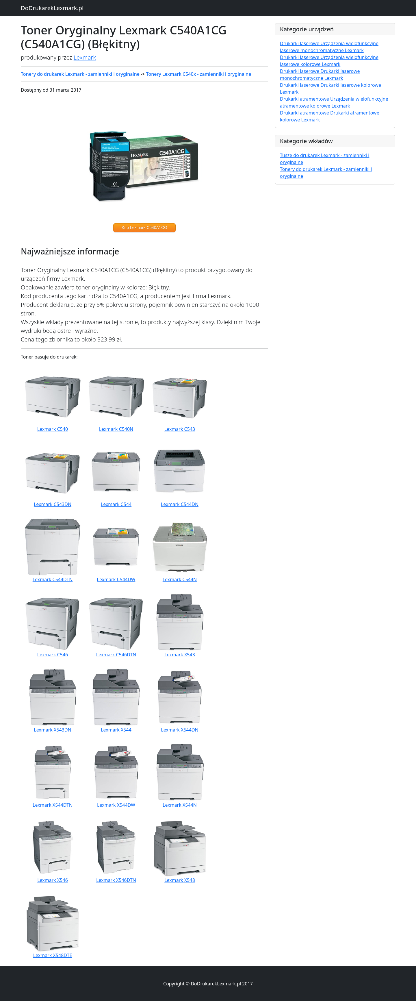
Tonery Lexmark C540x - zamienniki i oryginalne (198, 74)
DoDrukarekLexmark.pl (52, 8)
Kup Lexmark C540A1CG (144, 227)
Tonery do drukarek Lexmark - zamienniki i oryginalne (80, 74)
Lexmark (85, 57)
